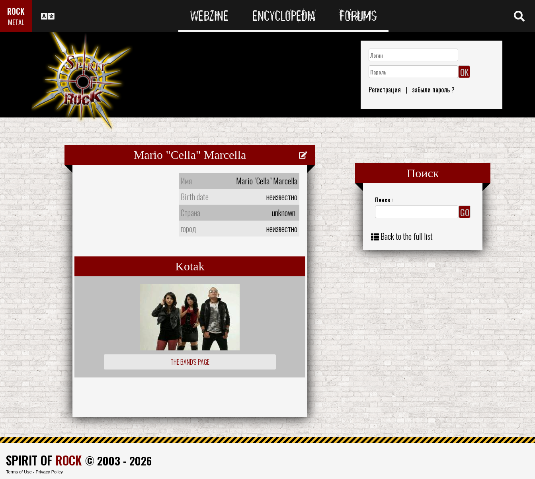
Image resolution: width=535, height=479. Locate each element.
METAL (16, 22)
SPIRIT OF (44, 460)
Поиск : (384, 199)
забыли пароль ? (433, 89)
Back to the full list (407, 236)
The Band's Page (189, 362)
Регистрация (385, 89)
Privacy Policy (49, 471)
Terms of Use (19, 471)
